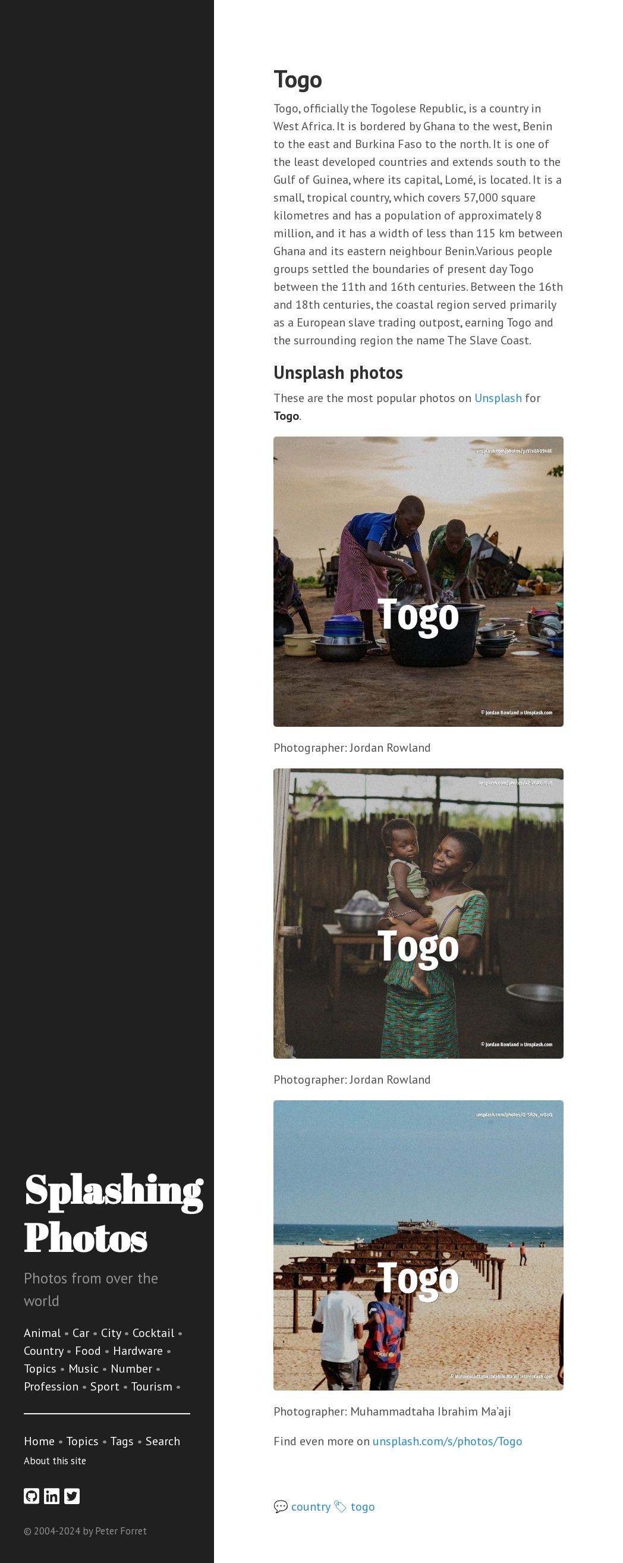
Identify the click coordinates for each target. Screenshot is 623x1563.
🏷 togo (354, 1506)
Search (163, 1441)
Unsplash (498, 398)
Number (133, 1368)
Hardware (139, 1350)
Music (85, 1368)
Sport (106, 1386)
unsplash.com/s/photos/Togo (448, 1441)
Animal (44, 1333)
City (112, 1333)
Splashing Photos (113, 1213)
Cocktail (155, 1333)
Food (89, 1350)
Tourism (153, 1386)
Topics (41, 1368)
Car (82, 1333)
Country (45, 1350)
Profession (52, 1386)
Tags (122, 1441)
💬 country (301, 1506)
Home (39, 1441)
